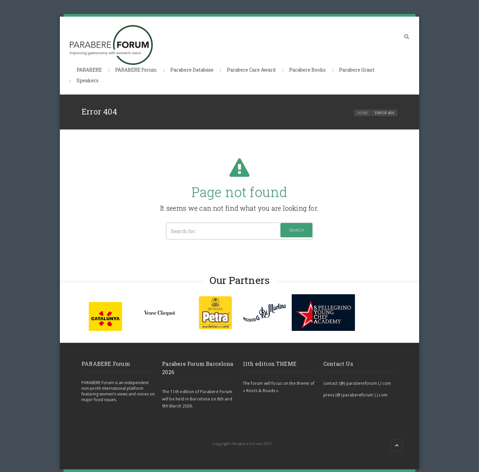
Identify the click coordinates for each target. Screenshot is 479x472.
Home (362, 113)
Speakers (87, 80)
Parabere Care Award (251, 70)
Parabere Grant (357, 70)
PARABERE (89, 70)
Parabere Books (307, 70)
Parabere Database (192, 70)
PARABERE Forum (136, 70)
